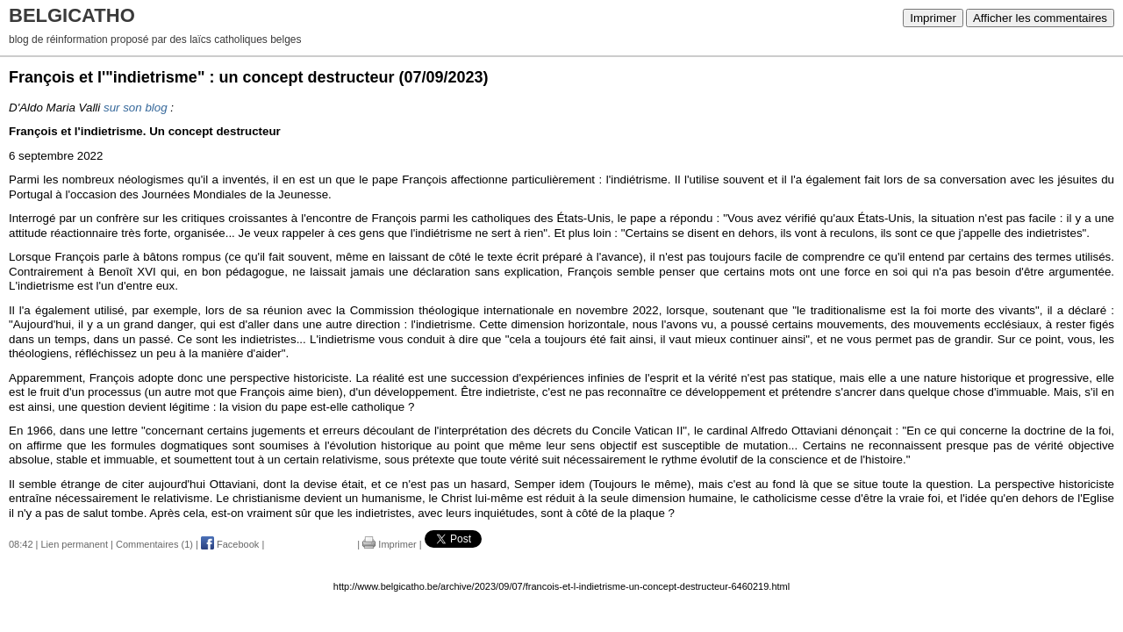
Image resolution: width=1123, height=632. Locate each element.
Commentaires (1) (154, 544)
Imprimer (933, 18)
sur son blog (136, 107)
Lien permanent (74, 544)
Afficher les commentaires (1040, 18)
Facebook (230, 544)
